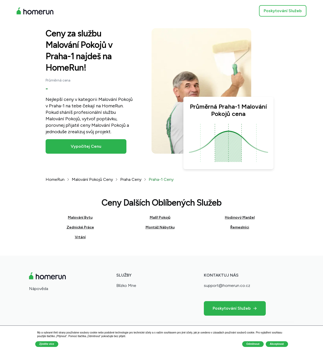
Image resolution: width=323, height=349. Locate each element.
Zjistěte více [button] (46, 344)
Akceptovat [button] (277, 344)
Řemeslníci (239, 227)
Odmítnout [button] (253, 344)
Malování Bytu (80, 217)
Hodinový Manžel (240, 217)
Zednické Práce (80, 227)
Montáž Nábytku (160, 227)
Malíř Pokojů (160, 217)
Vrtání (80, 237)
